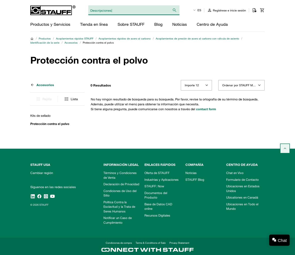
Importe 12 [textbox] (192, 85)
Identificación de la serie (44, 42)
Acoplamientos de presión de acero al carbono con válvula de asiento (197, 38)
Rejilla (44, 99)
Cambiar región (41, 173)
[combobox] (196, 85)
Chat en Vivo (235, 173)
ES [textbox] (199, 10)
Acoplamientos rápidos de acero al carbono (125, 38)
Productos (45, 38)
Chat (282, 240)
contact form (206, 109)
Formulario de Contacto (242, 179)
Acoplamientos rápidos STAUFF (74, 38)
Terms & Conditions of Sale (151, 242)
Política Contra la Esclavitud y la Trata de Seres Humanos (119, 206)
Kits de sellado (40, 115)
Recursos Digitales (157, 215)
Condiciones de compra (119, 242)
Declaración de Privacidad (121, 184)
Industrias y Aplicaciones (161, 179)
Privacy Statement (179, 242)
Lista (71, 99)
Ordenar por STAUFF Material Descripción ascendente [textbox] (241, 85)
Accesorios (71, 42)
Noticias (191, 173)
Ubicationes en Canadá (242, 197)
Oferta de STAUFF (157, 173)
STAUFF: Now (154, 186)
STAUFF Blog (194, 179)
